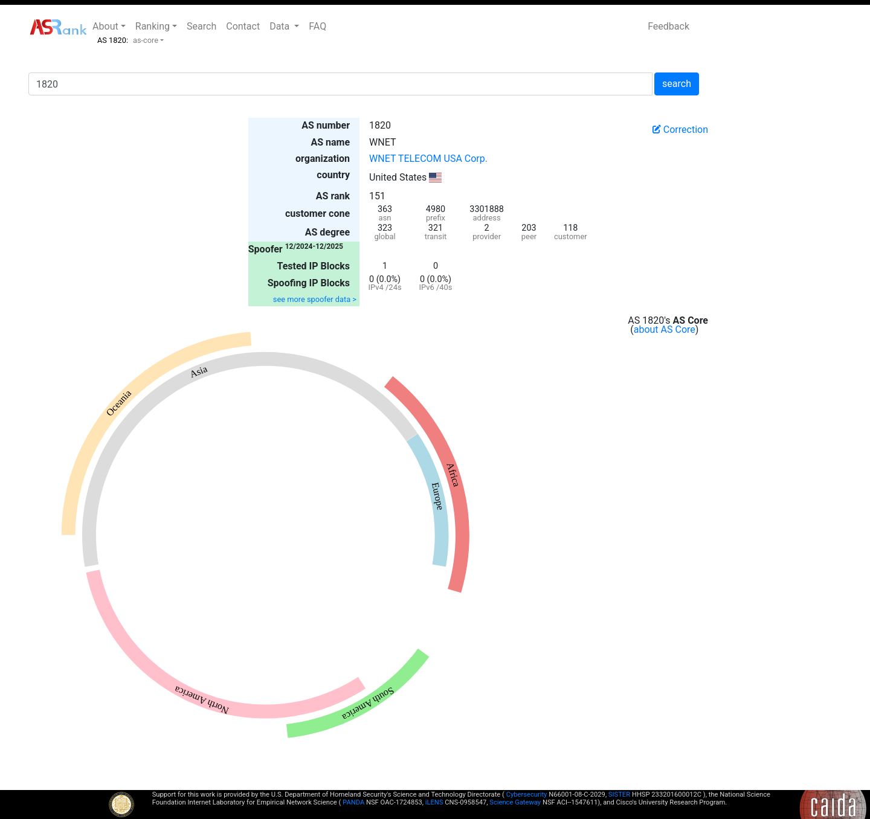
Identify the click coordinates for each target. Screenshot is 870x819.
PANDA (353, 802)
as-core (145, 40)
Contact (243, 26)
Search (201, 26)
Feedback (668, 26)
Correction (680, 129)
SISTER (619, 794)
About (105, 26)
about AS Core (664, 329)
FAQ (317, 26)
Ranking (152, 26)
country (333, 175)
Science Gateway (515, 802)
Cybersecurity (526, 794)
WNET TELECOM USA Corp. (428, 158)
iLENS (434, 802)
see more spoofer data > (314, 299)
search (676, 83)
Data (280, 26)
